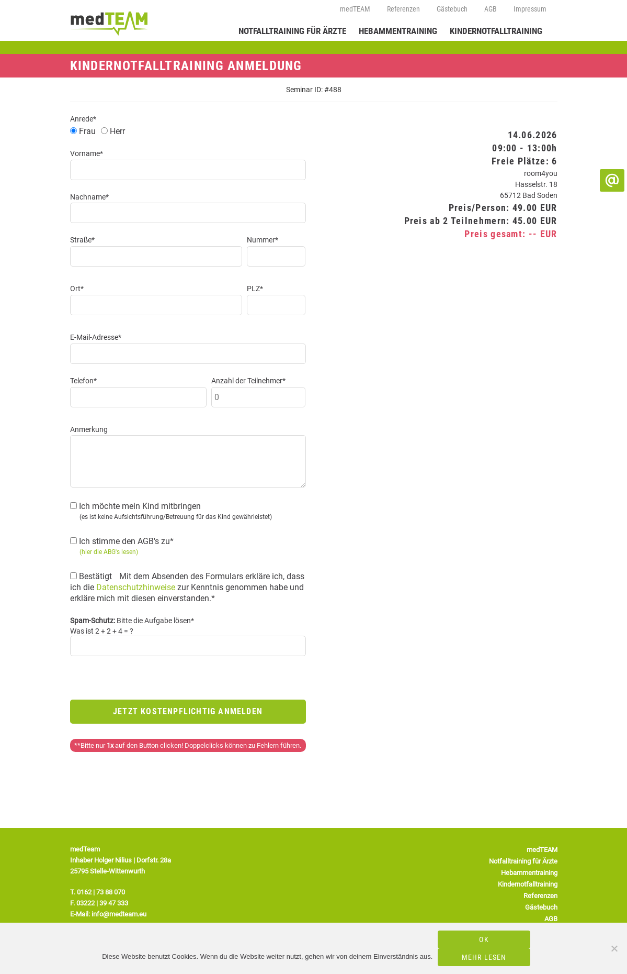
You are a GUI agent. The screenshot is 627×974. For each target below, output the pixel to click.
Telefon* (83, 381)
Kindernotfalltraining (496, 31)
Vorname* (86, 153)
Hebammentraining (398, 31)
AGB (490, 9)
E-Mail (612, 180)
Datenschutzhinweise (135, 587)
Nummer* (262, 240)
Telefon (612, 158)
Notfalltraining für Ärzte (292, 31)
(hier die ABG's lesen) (108, 552)
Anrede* (83, 119)
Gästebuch (452, 9)
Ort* (77, 288)
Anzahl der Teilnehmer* (248, 381)
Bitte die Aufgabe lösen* (132, 620)
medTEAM (355, 9)
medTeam (112, 23)
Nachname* (89, 197)
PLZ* (255, 288)
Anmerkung (89, 429)
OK (483, 939)
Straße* (82, 240)
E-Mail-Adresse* (95, 337)
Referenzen (403, 9)
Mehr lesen (484, 957)
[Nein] (614, 948)
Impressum (530, 9)
